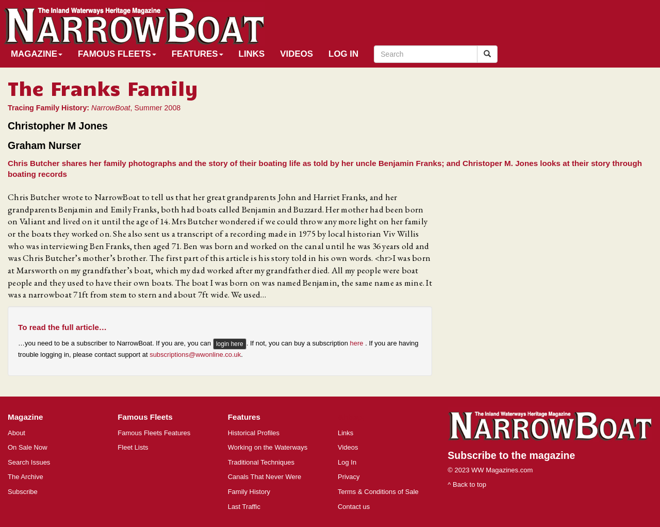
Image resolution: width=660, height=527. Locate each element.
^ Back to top (467, 484)
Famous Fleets (117, 54)
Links (252, 54)
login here (229, 344)
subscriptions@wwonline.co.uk (195, 354)
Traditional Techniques (261, 462)
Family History (249, 492)
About (16, 433)
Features (197, 54)
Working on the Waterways (268, 447)
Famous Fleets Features (154, 433)
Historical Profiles (253, 433)
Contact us (354, 506)
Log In (343, 54)
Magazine (36, 54)
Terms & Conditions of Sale (378, 492)
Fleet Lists (133, 447)
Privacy (349, 477)
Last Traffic (244, 506)
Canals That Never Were (265, 477)
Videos (296, 54)
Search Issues (29, 462)
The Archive (25, 477)
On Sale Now (27, 447)
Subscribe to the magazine (511, 455)
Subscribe (23, 492)
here (358, 343)
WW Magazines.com (502, 470)
